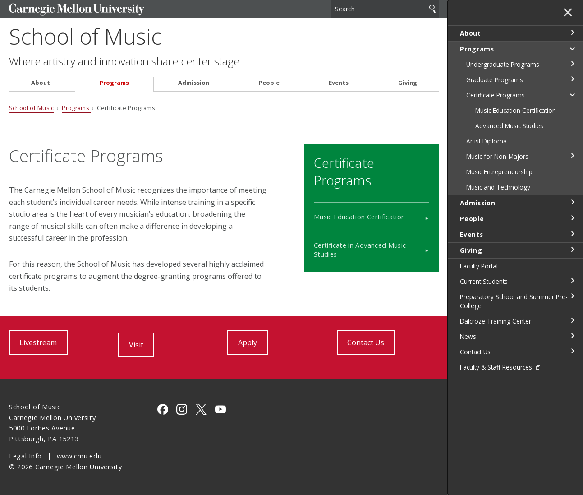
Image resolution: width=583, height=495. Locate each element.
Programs (114, 83)
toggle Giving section (572, 249)
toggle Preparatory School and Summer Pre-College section (572, 296)
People (269, 83)
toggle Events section (572, 234)
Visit (136, 345)
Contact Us (365, 342)
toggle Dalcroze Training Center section (572, 320)
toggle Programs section (572, 48)
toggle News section (572, 335)
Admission (193, 83)
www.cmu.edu (79, 456)
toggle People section (572, 218)
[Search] (385, 9)
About (40, 83)
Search (432, 9)
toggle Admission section (572, 202)
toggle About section (572, 32)
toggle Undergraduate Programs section (572, 63)
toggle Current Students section (572, 280)
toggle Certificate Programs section (572, 94)
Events (339, 83)
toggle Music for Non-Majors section (572, 155)
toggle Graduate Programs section (572, 79)
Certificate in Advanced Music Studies (360, 249)
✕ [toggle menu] (568, 13)
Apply (247, 342)
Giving (407, 83)
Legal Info (25, 456)
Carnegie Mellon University (76, 10)
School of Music (85, 36)
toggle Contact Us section (572, 351)
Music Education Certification (359, 217)
